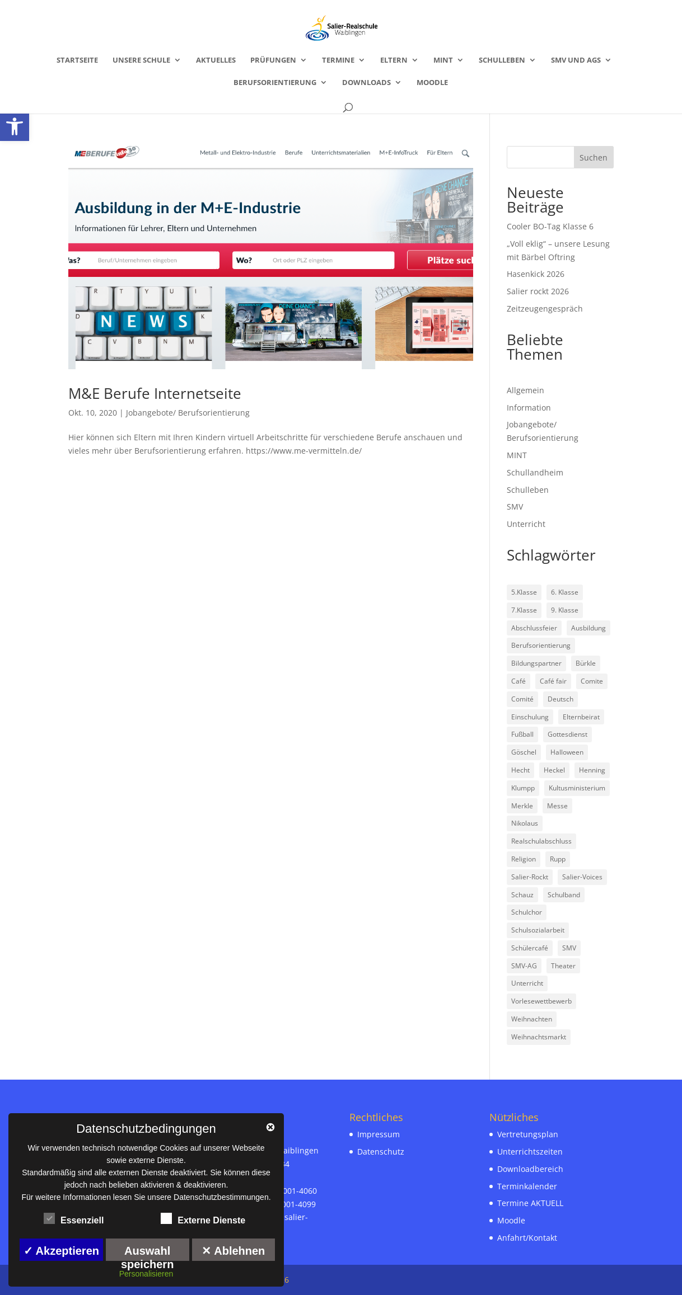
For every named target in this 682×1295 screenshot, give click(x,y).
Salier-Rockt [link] (529, 877)
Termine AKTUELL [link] (530, 1203)
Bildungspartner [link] (536, 663)
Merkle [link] (522, 806)
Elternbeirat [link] (581, 717)
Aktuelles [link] (216, 60)
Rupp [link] (558, 859)
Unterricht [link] (526, 524)
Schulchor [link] (526, 912)
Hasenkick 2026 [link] (535, 274)
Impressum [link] (378, 1134)
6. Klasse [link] (564, 592)
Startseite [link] (77, 60)
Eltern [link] (394, 60)
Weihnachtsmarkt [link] (538, 1037)
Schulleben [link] (502, 60)
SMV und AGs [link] (576, 60)
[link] (14, 126)
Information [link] (529, 407)
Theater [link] (563, 966)
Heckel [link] (554, 770)
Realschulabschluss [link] (541, 841)
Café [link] (518, 681)
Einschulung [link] (530, 717)
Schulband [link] (564, 895)
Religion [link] (523, 859)
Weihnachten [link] (531, 1019)
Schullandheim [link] (535, 472)
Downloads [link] (366, 82)
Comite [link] (592, 681)
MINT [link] (443, 60)
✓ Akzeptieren (61, 1251)
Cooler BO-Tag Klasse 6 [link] (550, 226)
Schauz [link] (522, 895)
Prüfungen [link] (273, 60)
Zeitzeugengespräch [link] (545, 308)
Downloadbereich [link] (530, 1169)
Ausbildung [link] (588, 628)
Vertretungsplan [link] (527, 1134)
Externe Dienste (203, 1219)
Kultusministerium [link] (577, 788)
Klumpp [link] (523, 788)
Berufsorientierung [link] (274, 82)
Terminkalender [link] (527, 1186)
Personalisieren (146, 1273)
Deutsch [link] (560, 699)
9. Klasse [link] (564, 610)
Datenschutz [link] (380, 1151)
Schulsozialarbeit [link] (537, 930)
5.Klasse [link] (524, 592)
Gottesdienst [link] (567, 734)
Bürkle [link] (586, 663)
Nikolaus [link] (524, 823)
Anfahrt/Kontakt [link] (527, 1237)
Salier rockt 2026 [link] (538, 291)
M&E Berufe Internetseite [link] (154, 393)
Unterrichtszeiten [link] (530, 1151)
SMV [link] (515, 506)
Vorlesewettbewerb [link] (541, 1001)
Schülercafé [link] (529, 948)
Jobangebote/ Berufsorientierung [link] (188, 412)
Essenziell (74, 1219)
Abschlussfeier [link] (534, 628)
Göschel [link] (523, 752)
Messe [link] (557, 806)
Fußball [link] (522, 734)
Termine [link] (338, 60)
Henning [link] (592, 770)
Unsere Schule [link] (141, 60)
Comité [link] (522, 699)
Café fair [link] (553, 681)
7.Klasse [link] (524, 610)
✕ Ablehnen (233, 1251)
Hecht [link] (520, 770)
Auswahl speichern (147, 1253)
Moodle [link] (432, 82)
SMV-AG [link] (524, 966)
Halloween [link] (566, 752)
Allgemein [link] (525, 390)
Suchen (594, 157)
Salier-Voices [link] (582, 877)
